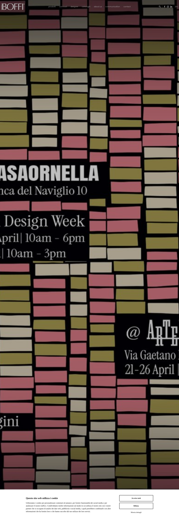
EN (176, 7)
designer (74, 6)
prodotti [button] (52, 6)
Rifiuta (136, 506)
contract (63, 6)
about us (98, 6)
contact (127, 6)
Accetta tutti (136, 498)
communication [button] (112, 6)
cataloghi (86, 6)
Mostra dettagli (136, 512)
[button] (160, 6)
